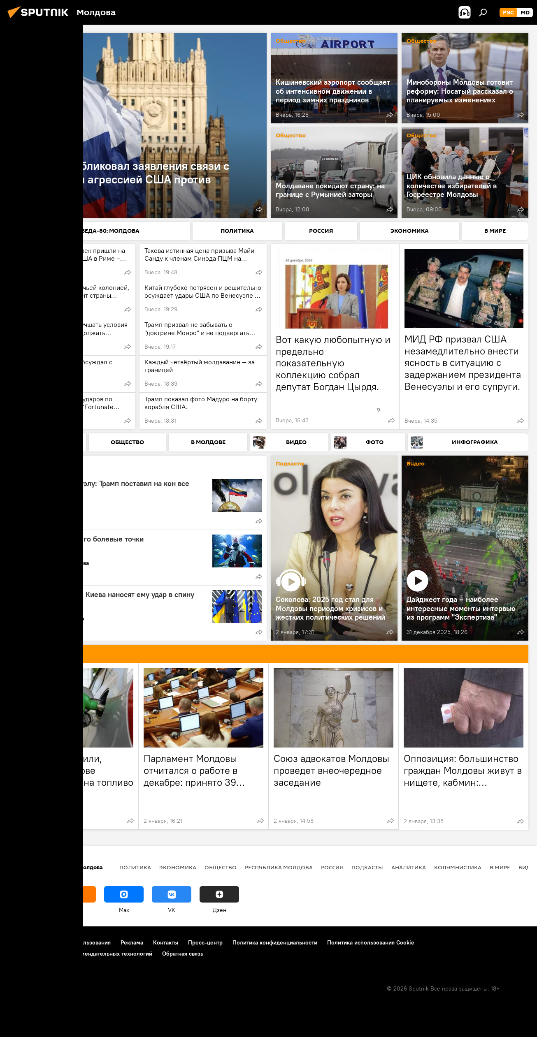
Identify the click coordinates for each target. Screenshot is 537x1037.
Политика (28, 41)
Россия (332, 867)
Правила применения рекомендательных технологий (80, 953)
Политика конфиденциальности (274, 942)
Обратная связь (182, 953)
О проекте (22, 942)
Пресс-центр (205, 942)
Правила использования (78, 942)
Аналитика (43, 468)
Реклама (132, 942)
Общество (291, 41)
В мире (500, 867)
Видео (416, 464)
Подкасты (290, 464)
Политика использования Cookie (370, 942)
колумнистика (457, 867)
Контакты (165, 942)
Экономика (177, 867)
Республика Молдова (279, 867)
